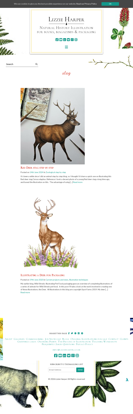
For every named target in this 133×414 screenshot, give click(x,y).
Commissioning (34, 339)
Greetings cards (26, 342)
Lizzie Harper (66, 19)
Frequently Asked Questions (58, 345)
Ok (113, 4)
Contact (113, 339)
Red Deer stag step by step (37, 168)
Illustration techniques (83, 280)
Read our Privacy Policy (88, 4)
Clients (124, 339)
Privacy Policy (84, 345)
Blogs (65, 339)
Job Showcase (53, 339)
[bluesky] (68, 40)
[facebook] (57, 40)
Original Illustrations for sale (89, 339)
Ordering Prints (47, 342)
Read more (101, 182)
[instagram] (76, 40)
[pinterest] (72, 40)
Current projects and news (59, 280)
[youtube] (60, 40)
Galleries (19, 339)
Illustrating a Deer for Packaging (42, 275)
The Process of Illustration (74, 342)
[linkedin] (64, 40)
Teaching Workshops (104, 342)
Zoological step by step (58, 172)
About (8, 339)
